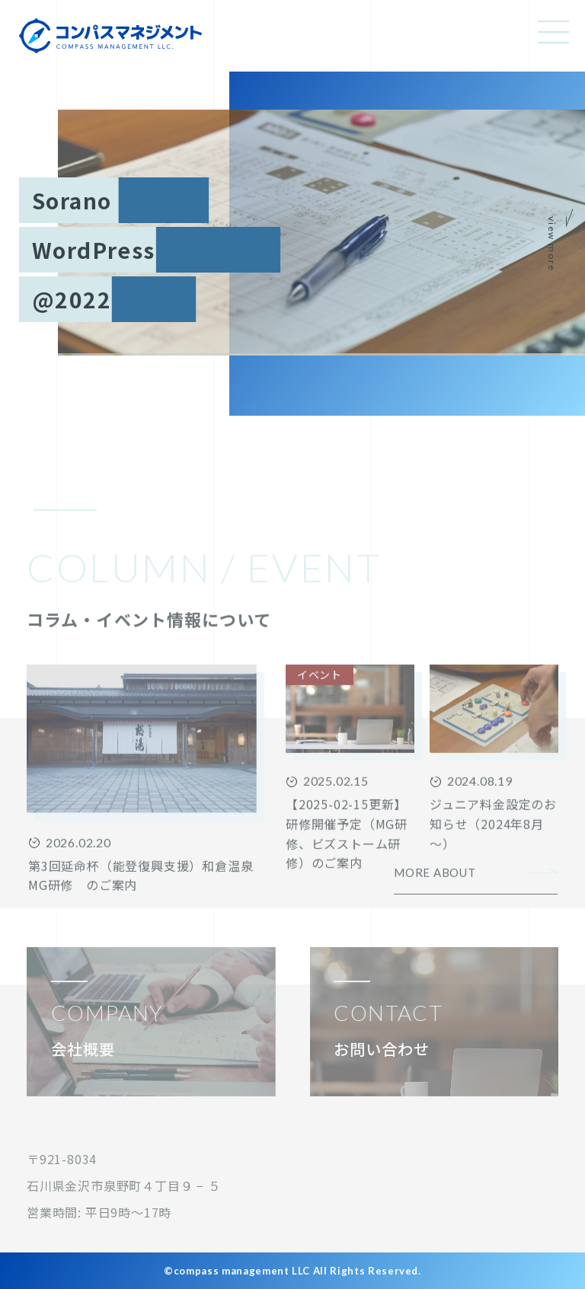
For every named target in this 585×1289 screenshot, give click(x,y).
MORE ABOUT (435, 920)
